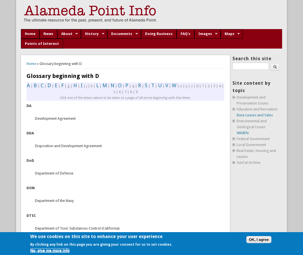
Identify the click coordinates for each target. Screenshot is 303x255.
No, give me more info (49, 250)
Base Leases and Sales (255, 115)
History (92, 34)
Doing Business (159, 34)
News (48, 34)
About (67, 34)
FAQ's (185, 34)
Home (30, 34)
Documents (122, 34)
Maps (230, 34)
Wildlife (243, 133)
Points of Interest (42, 44)
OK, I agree (259, 239)
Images (206, 34)
